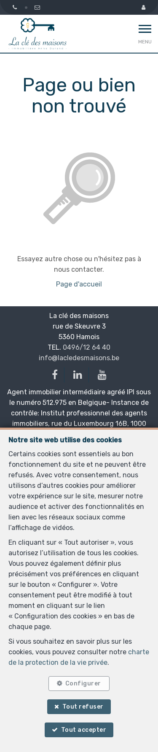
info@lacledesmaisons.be (79, 358)
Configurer (83, 683)
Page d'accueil (79, 284)
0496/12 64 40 (86, 347)
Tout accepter (84, 729)
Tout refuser (83, 706)
